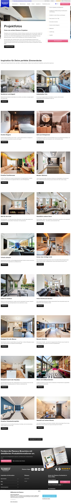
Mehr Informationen (14, 501)
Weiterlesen (4, 101)
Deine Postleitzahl (52, 479)
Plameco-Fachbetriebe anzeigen (55, 484)
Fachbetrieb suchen (9, 46)
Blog (2, 481)
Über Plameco (26, 478)
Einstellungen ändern (46, 498)
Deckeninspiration (4, 487)
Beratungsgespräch (58, 40)
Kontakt (25, 481)
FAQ (2, 484)
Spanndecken (3, 478)
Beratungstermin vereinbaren (35, 439)
